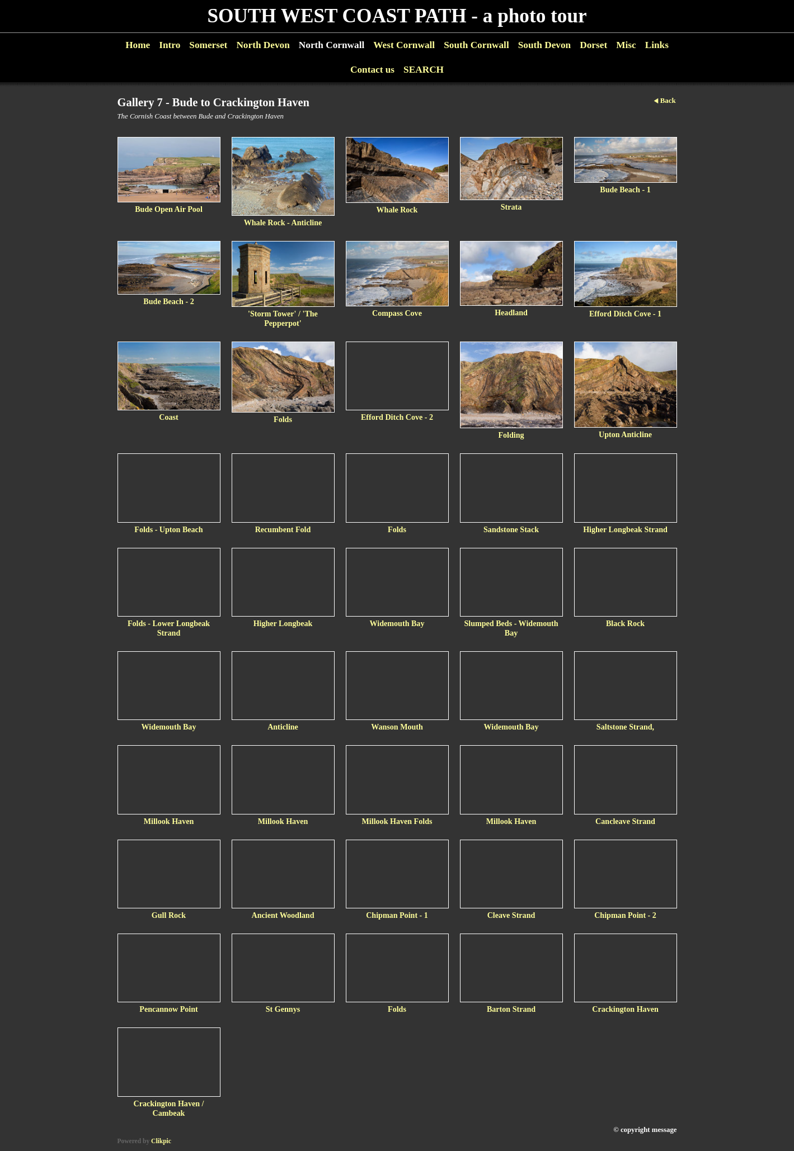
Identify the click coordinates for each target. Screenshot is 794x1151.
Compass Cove (397, 313)
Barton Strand (511, 1009)
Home (137, 45)
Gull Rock (169, 915)
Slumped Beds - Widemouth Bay (511, 628)
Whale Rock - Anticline (283, 222)
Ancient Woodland (282, 915)
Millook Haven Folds (397, 821)
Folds (283, 419)
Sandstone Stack (511, 529)
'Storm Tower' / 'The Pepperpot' (283, 318)
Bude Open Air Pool (169, 209)
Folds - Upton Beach (168, 529)
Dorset (593, 45)
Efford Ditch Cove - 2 (397, 417)
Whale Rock (397, 209)
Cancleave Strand (625, 821)
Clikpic (161, 1141)
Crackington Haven (625, 1009)
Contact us (372, 69)
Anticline (282, 726)
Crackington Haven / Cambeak (169, 1108)
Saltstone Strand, (625, 726)
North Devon (262, 45)
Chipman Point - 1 (397, 915)
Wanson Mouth (397, 726)
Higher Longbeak (283, 623)
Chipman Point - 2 (625, 915)
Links (657, 45)
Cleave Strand (511, 915)
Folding (511, 434)
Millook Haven (169, 821)
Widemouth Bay (397, 623)
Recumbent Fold (283, 529)
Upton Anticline (625, 434)
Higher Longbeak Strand (625, 529)
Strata (511, 206)
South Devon (544, 45)
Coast (168, 417)
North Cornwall (332, 45)
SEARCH (423, 69)
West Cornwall (404, 45)
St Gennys (283, 1009)
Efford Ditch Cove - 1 (625, 313)
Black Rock (625, 623)
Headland (511, 312)
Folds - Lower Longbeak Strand (169, 628)
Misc (626, 45)
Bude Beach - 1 (625, 189)
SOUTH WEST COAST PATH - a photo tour (396, 16)
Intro (169, 45)
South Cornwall (476, 45)
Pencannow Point (168, 1009)
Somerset (208, 45)
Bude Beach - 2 (168, 301)
